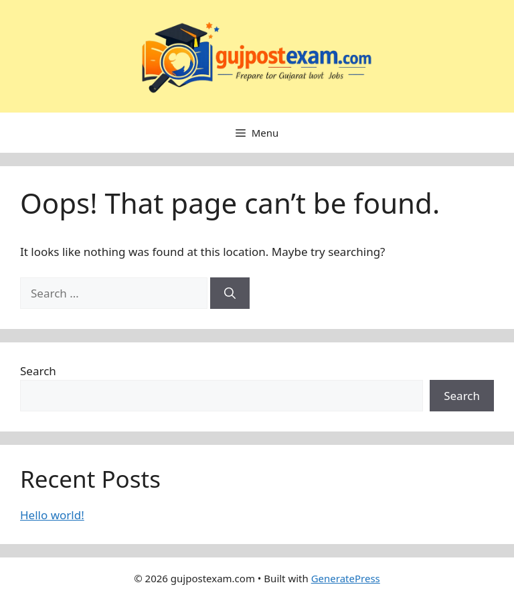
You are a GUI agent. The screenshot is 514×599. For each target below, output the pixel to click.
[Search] (230, 293)
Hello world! (52, 515)
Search (38, 371)
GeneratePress (345, 578)
